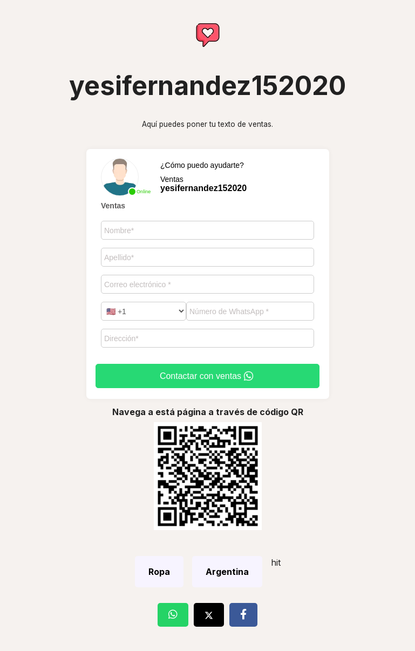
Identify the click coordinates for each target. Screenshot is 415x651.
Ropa (159, 571)
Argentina (227, 571)
